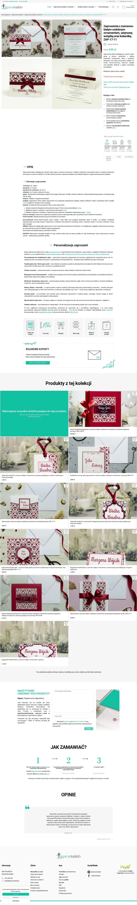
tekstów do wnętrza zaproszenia (98, 254)
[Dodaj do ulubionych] (111, 44)
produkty (36, 872)
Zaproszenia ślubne (17, 15)
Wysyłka (61, 882)
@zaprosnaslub (94, 872)
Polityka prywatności (65, 893)
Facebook (109, 310)
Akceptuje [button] (15, 894)
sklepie (48, 767)
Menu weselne (34, 885)
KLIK (70, 310)
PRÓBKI (119, 157)
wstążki (32, 254)
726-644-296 (110, 1)
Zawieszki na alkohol (36, 880)
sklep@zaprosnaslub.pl (125, 1)
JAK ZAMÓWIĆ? (129, 157)
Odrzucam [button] (15, 897)
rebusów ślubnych (56, 254)
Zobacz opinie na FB (105, 839)
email (47, 774)
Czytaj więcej (15, 900)
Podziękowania (35, 888)
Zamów (23, 1)
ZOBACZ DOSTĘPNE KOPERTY (38, 363)
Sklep (49, 7)
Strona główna (5, 15)
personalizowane (54, 252)
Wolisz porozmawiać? (117, 87)
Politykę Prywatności (79, 721)
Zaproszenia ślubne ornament (33, 15)
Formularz (10, 1)
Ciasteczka (62, 890)
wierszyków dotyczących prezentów (76, 254)
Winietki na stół (35, 877)
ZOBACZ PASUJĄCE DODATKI (108, 158)
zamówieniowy (67, 872)
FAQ (60, 885)
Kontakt (61, 874)
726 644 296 (74, 312)
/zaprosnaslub (93, 875)
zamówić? (63, 877)
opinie (114, 127)
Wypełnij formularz (37, 771)
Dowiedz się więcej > (68, 773)
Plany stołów (34, 882)
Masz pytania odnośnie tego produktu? (119, 83)
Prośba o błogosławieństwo (39, 890)
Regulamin (66, 721)
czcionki (47, 254)
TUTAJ (25, 203)
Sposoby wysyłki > (99, 773)
